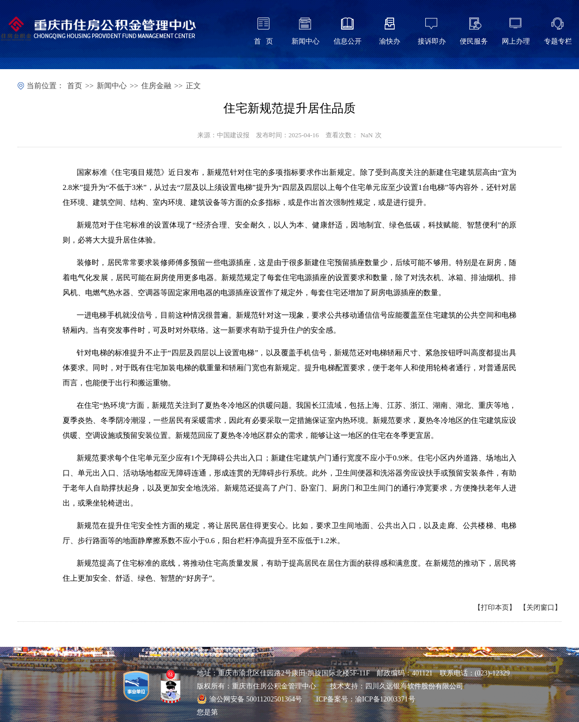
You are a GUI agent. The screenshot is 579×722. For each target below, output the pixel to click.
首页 (74, 86)
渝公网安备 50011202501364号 (249, 699)
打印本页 (495, 607)
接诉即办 (432, 41)
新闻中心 (306, 41)
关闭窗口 (540, 607)
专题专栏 (558, 41)
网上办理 (516, 41)
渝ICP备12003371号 (385, 699)
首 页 (263, 41)
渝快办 (389, 41)
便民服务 (474, 41)
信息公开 (348, 41)
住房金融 (156, 86)
